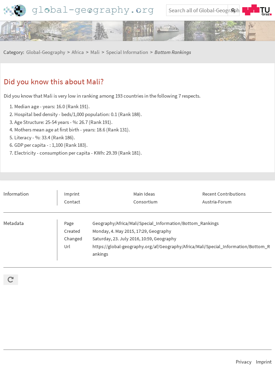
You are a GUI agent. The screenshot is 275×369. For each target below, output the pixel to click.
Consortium (145, 202)
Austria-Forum (217, 202)
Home (79, 10)
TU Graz (257, 9)
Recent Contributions (224, 194)
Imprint (71, 194)
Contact (72, 202)
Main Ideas (144, 194)
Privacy (243, 361)
